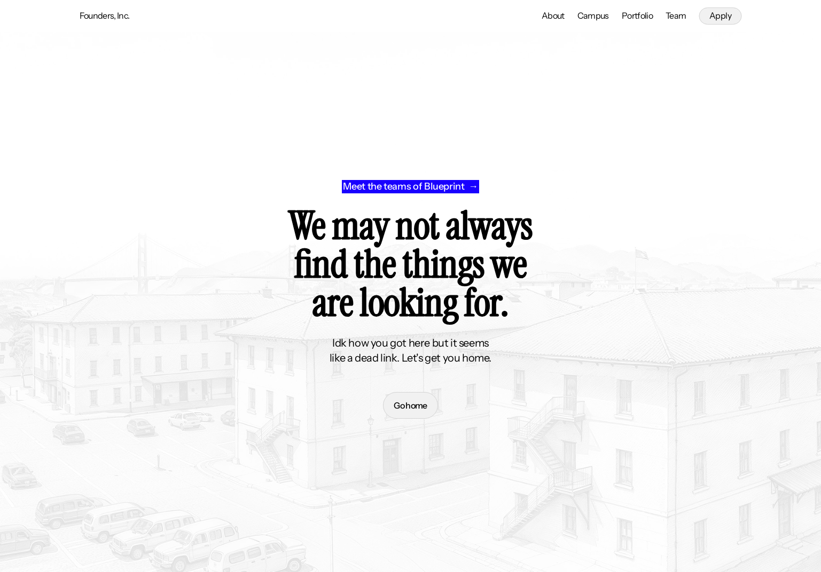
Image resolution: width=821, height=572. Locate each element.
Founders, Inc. (105, 15)
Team (676, 15)
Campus (593, 15)
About (553, 15)
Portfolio (637, 15)
